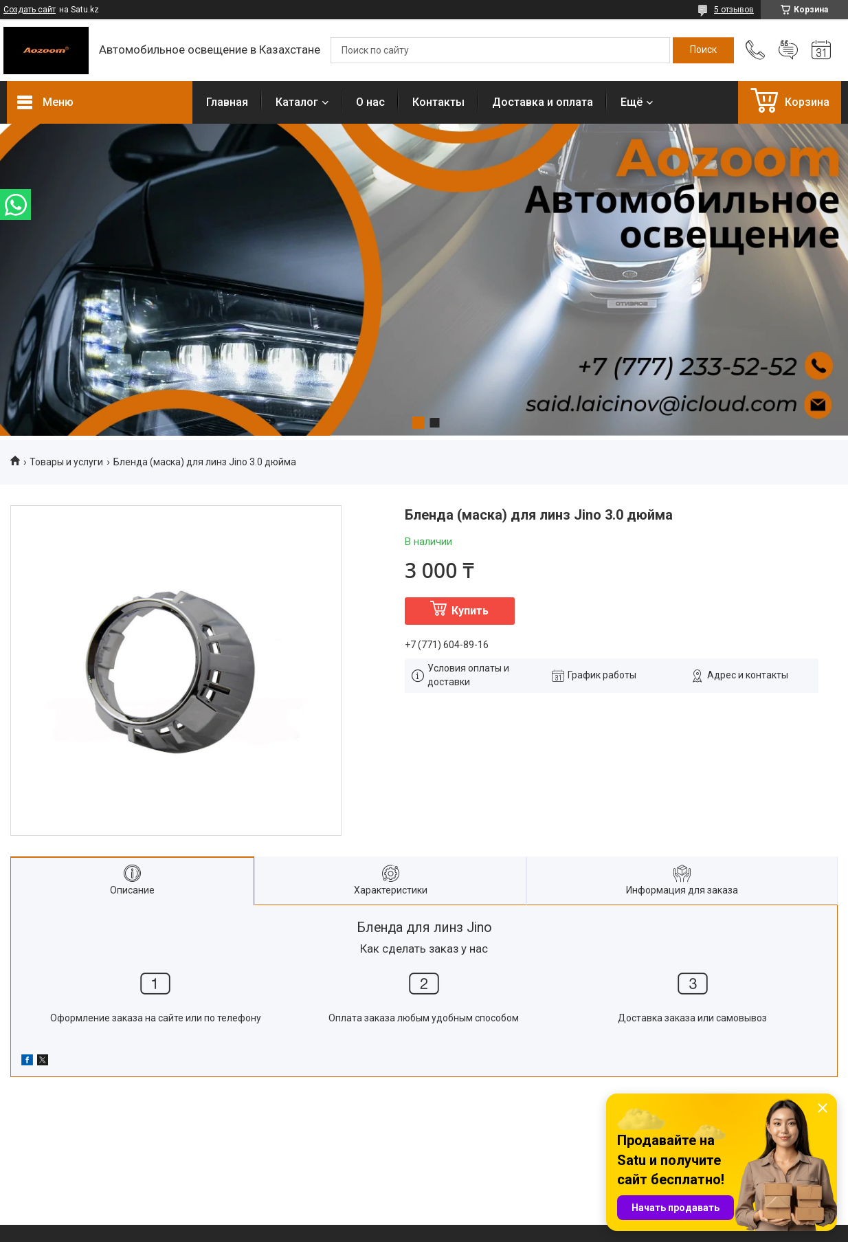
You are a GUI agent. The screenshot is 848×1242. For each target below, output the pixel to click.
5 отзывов (734, 9)
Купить (470, 610)
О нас (370, 102)
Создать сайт (29, 9)
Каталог (297, 102)
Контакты (438, 102)
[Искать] (703, 50)
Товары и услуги (66, 461)
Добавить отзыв (788, 50)
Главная (227, 102)
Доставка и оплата (542, 102)
